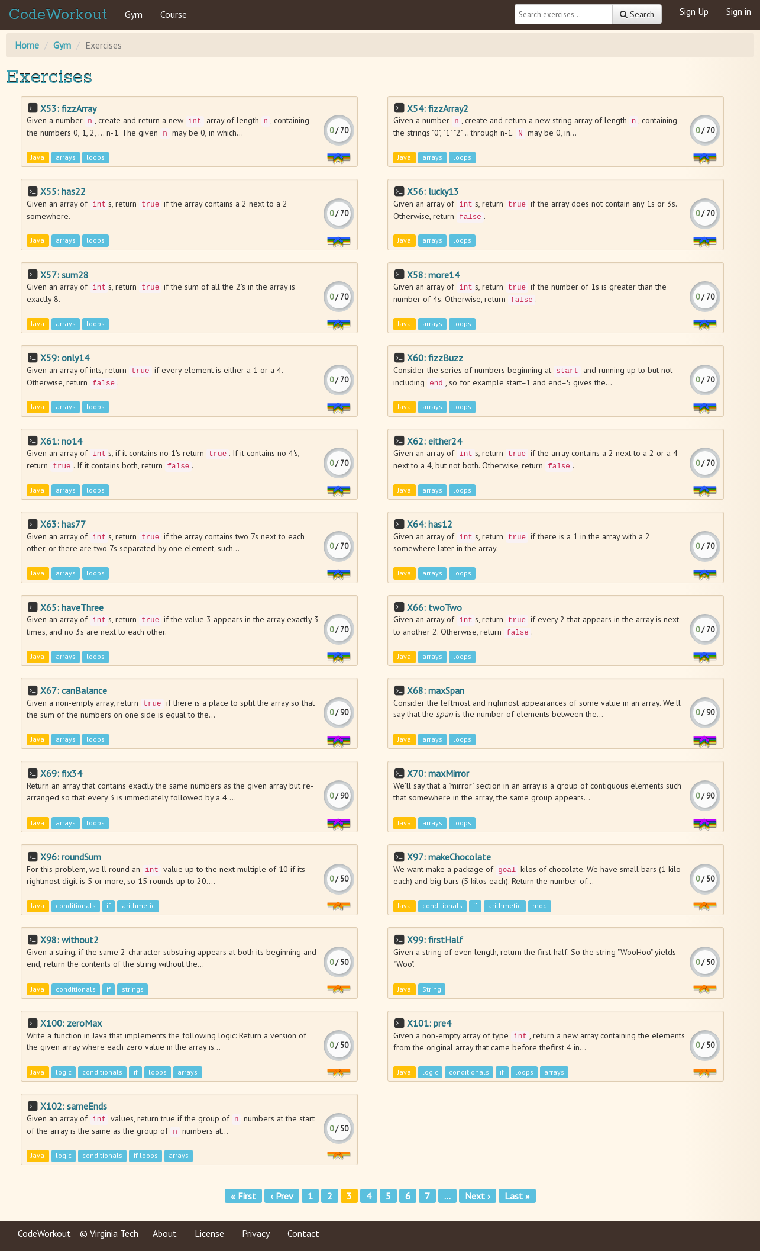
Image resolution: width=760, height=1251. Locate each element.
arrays (66, 157)
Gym (134, 14)
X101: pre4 (429, 1023)
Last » (517, 1196)
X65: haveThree (72, 607)
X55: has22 (63, 191)
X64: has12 (429, 524)
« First (243, 1196)
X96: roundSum (70, 857)
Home (27, 45)
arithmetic (138, 906)
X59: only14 (64, 358)
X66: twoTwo (434, 607)
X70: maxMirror (438, 773)
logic (64, 1072)
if (108, 906)
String (431, 989)
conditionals (76, 906)
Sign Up (694, 11)
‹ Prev (281, 1196)
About (165, 1233)
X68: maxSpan (435, 690)
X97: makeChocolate (449, 857)
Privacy (256, 1233)
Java (37, 157)
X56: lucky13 (433, 191)
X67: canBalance (73, 690)
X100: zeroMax (71, 1023)
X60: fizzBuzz (435, 358)
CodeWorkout (58, 14)
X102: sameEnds (73, 1106)
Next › (477, 1196)
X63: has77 (63, 524)
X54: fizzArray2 (437, 108)
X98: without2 (69, 940)
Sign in (738, 11)
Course (173, 14)
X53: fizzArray (68, 108)
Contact (303, 1233)
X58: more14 (433, 275)
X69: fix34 (61, 773)
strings (133, 989)
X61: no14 (61, 441)
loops (95, 157)
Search (637, 14)
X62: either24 (434, 441)
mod (539, 906)
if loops (146, 1155)
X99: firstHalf (435, 940)
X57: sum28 (64, 275)
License (209, 1233)
